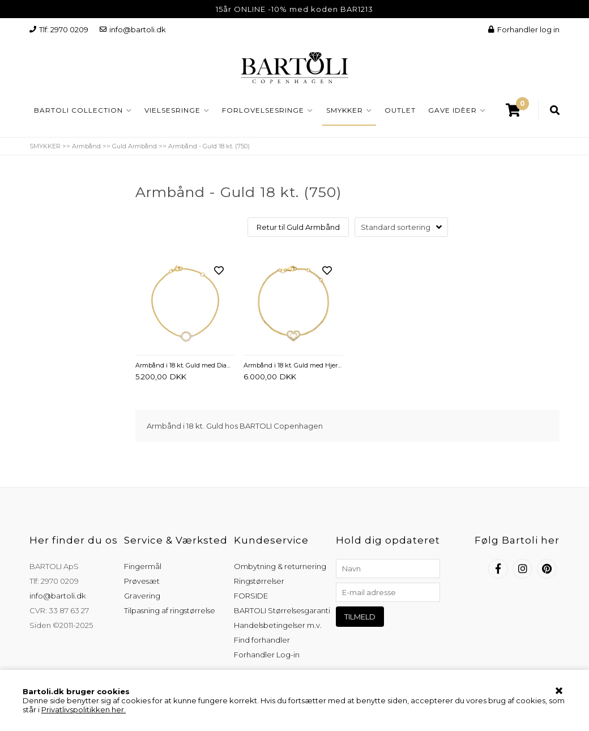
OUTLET (400, 110)
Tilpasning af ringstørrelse (169, 610)
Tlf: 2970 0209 (58, 29)
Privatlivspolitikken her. (83, 709)
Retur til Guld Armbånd (298, 227)
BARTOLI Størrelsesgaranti (282, 610)
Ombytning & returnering (280, 566)
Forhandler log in (524, 29)
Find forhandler (262, 639)
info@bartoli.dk (133, 29)
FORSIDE (251, 595)
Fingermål (142, 566)
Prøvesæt (142, 580)
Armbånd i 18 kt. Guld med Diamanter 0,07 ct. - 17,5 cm (185, 365)
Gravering (142, 595)
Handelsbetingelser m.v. (278, 625)
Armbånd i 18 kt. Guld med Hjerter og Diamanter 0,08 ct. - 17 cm (293, 365)
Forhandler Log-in (267, 654)
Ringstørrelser (259, 580)
